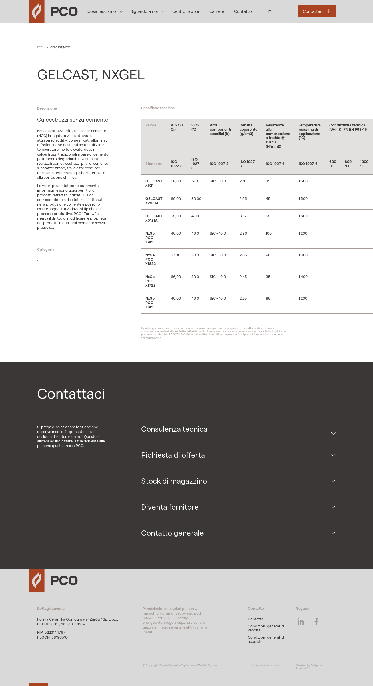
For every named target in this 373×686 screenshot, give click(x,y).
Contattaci (313, 11)
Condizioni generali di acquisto (266, 639)
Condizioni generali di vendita (266, 628)
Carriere (216, 11)
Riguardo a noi (144, 11)
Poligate (316, 665)
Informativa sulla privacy (263, 665)
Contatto (243, 11)
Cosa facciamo (101, 11)
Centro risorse (185, 11)
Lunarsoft (302, 668)
